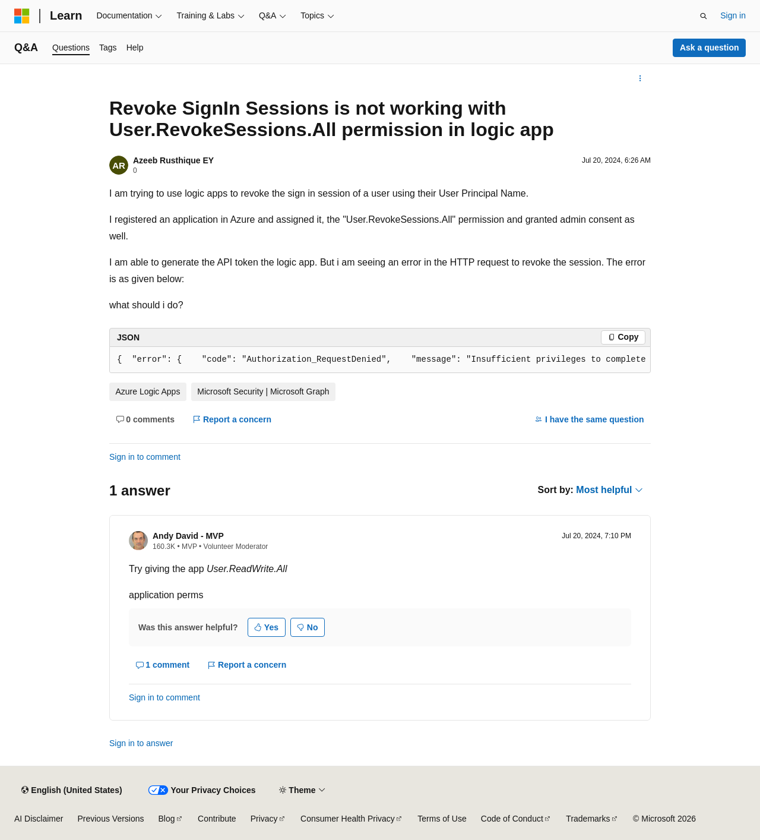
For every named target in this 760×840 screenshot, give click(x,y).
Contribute (217, 818)
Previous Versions (110, 818)
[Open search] (703, 16)
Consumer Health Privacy (347, 818)
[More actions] (640, 78)
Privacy (264, 818)
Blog (167, 818)
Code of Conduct (512, 818)
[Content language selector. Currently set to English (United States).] (71, 790)
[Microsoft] (22, 16)
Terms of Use (441, 818)
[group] (380, 360)
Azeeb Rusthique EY (173, 160)
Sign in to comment (144, 457)
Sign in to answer (141, 743)
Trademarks (588, 818)
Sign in (733, 15)
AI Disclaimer (38, 818)
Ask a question (709, 47)
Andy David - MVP (188, 536)
